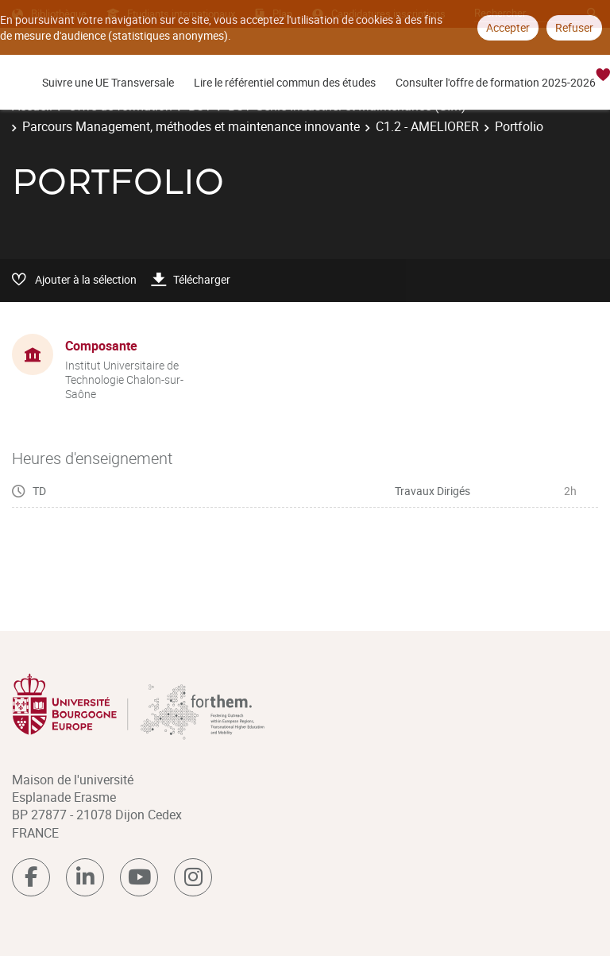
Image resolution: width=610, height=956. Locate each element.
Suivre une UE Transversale (108, 82)
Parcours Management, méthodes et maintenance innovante (191, 126)
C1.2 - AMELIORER (427, 126)
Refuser (574, 27)
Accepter (508, 27)
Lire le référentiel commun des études (285, 82)
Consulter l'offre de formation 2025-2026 (496, 82)
